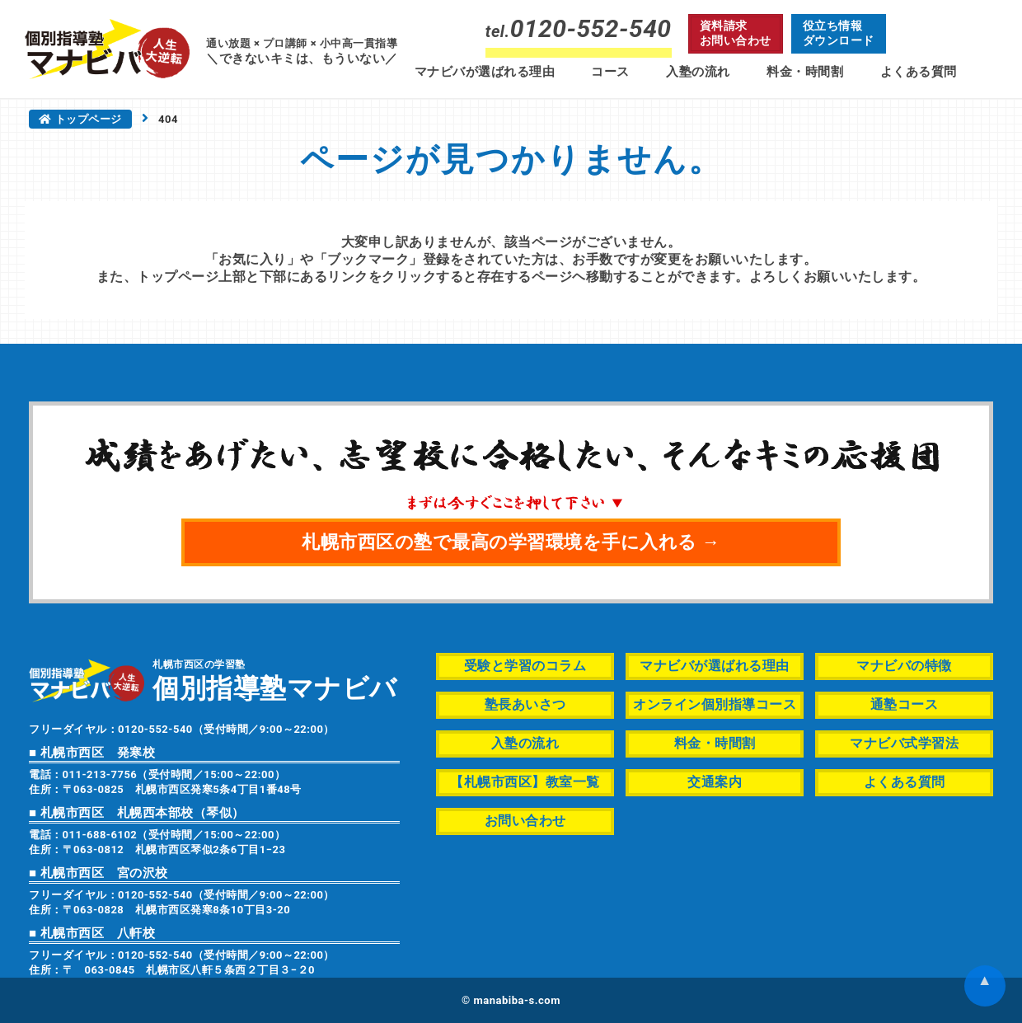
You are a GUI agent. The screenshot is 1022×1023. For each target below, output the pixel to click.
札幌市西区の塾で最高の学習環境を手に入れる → (511, 542)
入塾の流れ (698, 71)
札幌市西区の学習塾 (274, 680)
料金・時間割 (804, 71)
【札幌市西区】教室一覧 (525, 782)
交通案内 (714, 782)
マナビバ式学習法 (904, 743)
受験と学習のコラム (525, 665)
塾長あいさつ (525, 704)
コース (610, 71)
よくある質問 (918, 71)
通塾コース (904, 704)
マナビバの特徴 (904, 665)
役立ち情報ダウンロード (838, 33)
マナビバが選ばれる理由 (485, 71)
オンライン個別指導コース (714, 704)
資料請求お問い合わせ (735, 33)
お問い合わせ (525, 820)
